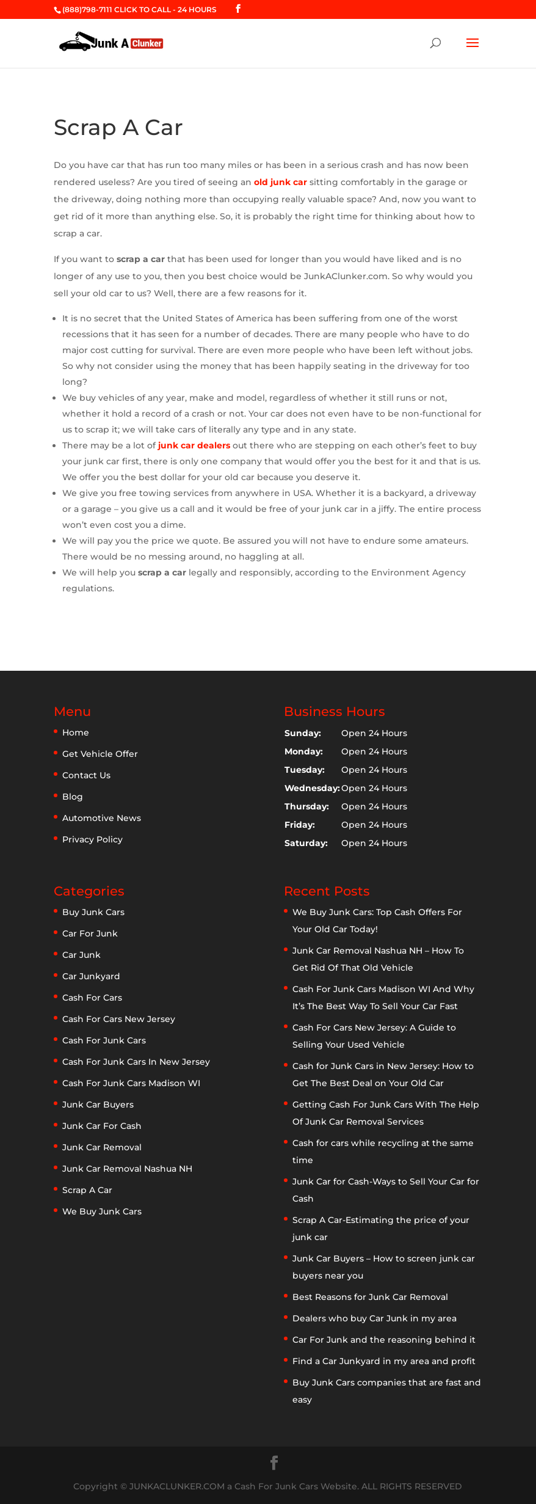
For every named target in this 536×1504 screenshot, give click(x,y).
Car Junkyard (91, 976)
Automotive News (101, 817)
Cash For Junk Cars (104, 1040)
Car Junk (81, 954)
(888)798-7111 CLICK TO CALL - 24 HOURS (139, 9)
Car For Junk (90, 933)
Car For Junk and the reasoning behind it (384, 1339)
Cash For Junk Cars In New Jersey (136, 1061)
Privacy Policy (92, 839)
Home (75, 732)
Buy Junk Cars (93, 912)
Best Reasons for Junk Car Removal (370, 1296)
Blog (72, 796)
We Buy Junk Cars (102, 1211)
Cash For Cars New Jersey (118, 1018)
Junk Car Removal (102, 1147)
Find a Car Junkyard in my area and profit (384, 1361)
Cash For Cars (92, 997)
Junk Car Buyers (98, 1104)
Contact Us (86, 775)
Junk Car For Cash (102, 1125)
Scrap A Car (87, 1190)
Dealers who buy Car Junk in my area (374, 1318)
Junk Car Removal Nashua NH (127, 1168)
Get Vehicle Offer (100, 753)
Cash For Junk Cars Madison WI (131, 1083)
